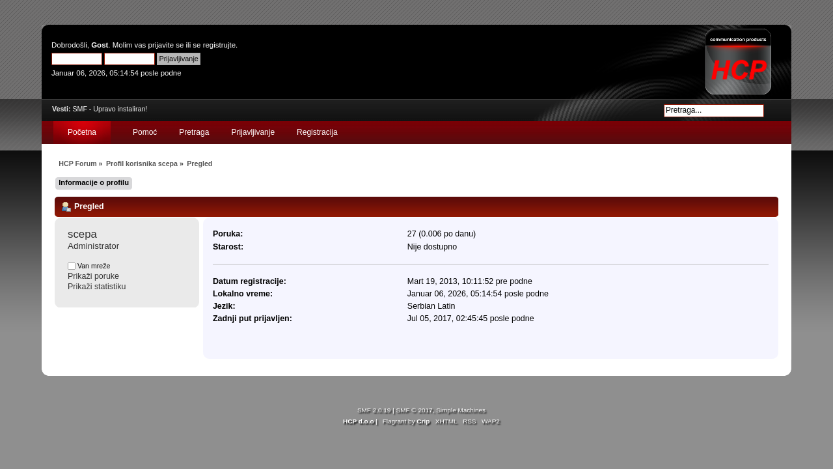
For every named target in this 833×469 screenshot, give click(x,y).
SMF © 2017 (414, 410)
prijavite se (166, 45)
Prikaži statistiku (97, 286)
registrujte (219, 45)
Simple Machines (460, 410)
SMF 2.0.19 (374, 410)
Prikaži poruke (93, 276)
